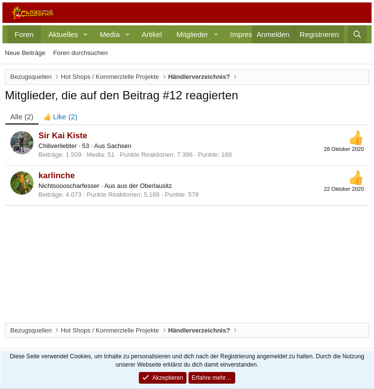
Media (110, 34)
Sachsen (119, 145)
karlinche (56, 175)
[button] (86, 34)
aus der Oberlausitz (144, 185)
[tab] (60, 117)
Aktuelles (63, 34)
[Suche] (357, 34)
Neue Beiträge (25, 52)
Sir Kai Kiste (62, 135)
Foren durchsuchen (80, 52)
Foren (24, 34)
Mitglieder (192, 34)
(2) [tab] (22, 116)
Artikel (152, 34)
